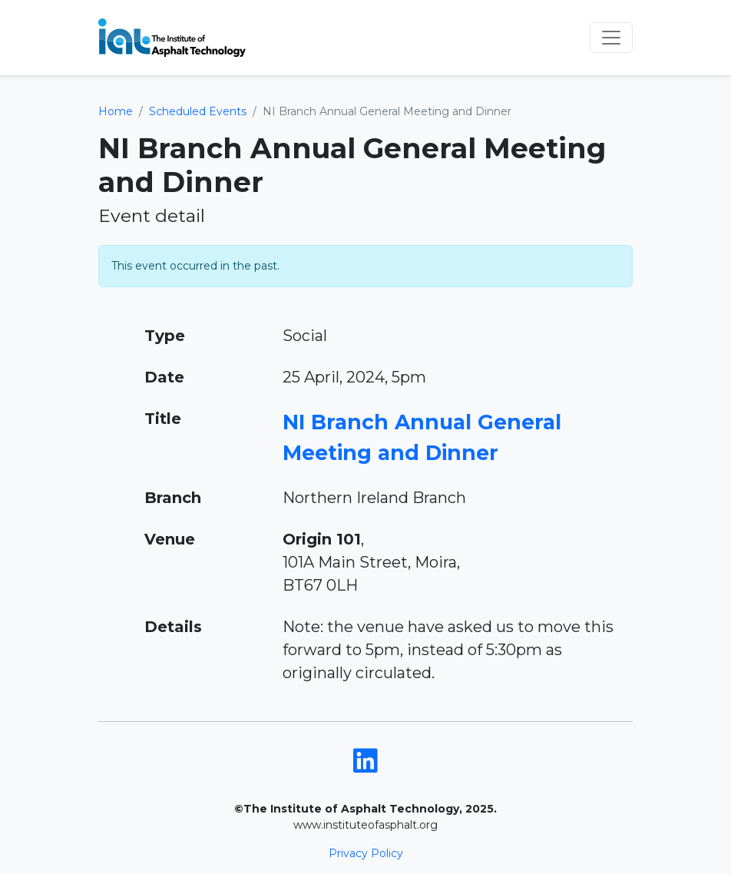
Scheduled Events (197, 111)
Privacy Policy (366, 853)
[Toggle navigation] (611, 37)
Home (115, 111)
